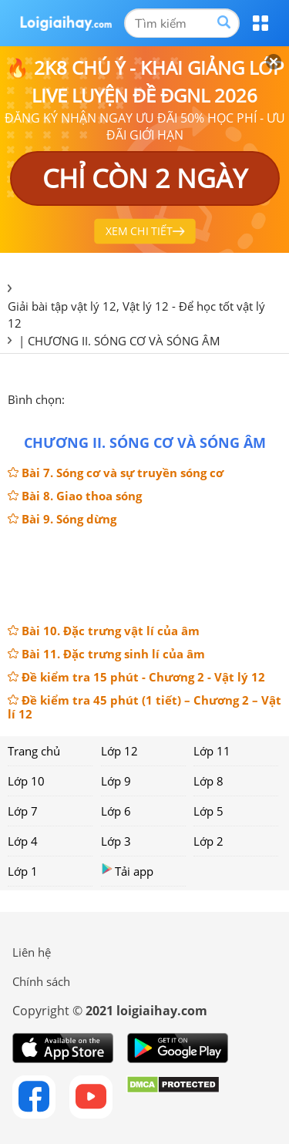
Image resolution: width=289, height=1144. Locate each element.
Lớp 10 (26, 781)
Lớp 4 (23, 841)
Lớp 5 (208, 811)
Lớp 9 (116, 781)
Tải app (127, 871)
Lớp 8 (208, 781)
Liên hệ (31, 952)
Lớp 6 (116, 811)
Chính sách (41, 981)
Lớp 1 (23, 871)
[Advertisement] (145, 573)
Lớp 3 (116, 841)
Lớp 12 (119, 751)
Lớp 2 (208, 841)
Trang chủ (34, 751)
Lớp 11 (211, 751)
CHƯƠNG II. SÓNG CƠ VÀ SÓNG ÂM (124, 340)
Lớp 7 (23, 811)
